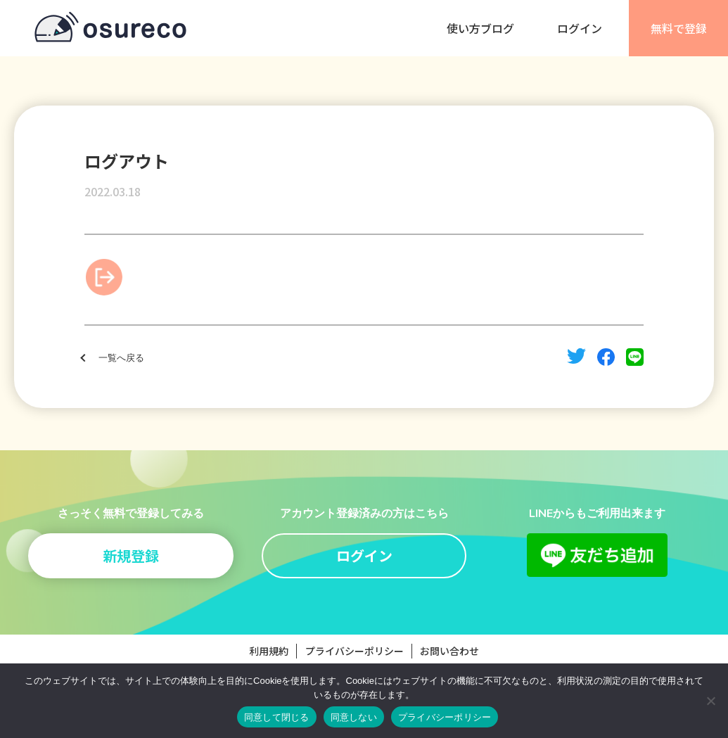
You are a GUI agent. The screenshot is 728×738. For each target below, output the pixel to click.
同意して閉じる (276, 717)
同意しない (354, 717)
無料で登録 (679, 28)
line (635, 357)
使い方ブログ (480, 28)
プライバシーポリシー (354, 651)
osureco (110, 28)
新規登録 (131, 555)
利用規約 (268, 651)
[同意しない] (710, 701)
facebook (606, 357)
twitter (576, 356)
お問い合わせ (449, 651)
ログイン (579, 28)
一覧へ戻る (121, 358)
